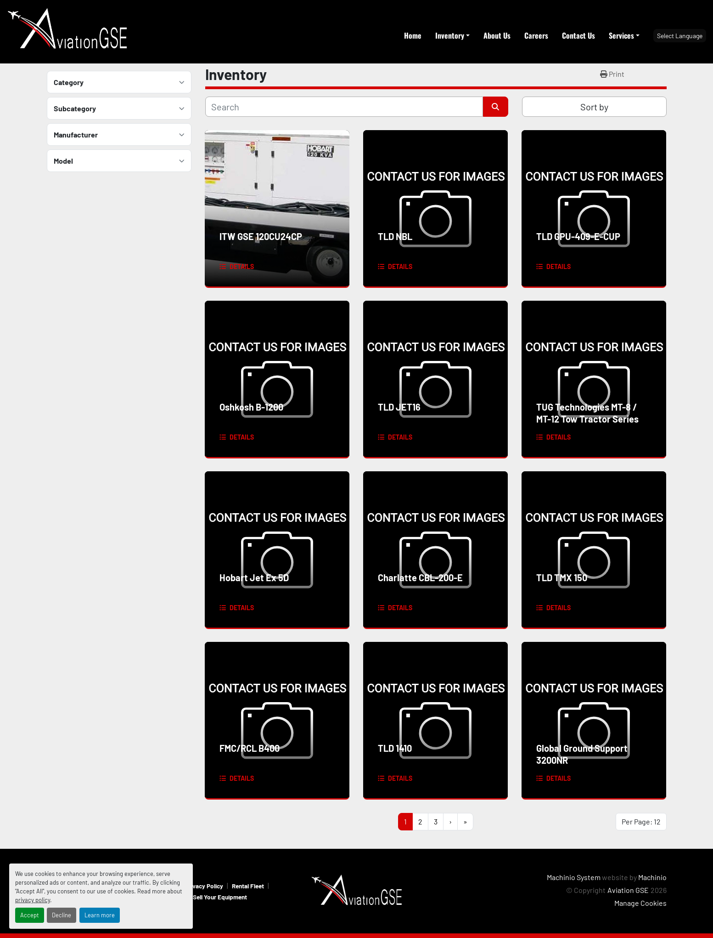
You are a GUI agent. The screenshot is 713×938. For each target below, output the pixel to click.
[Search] (344, 107)
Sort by (594, 106)
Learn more (99, 915)
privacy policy (32, 900)
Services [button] (621, 35)
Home (412, 35)
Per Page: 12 (641, 821)
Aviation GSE (628, 890)
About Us (497, 35)
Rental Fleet (248, 886)
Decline (61, 915)
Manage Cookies (640, 902)
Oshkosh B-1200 (251, 406)
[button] (452, 35)
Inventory (449, 35)
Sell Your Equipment (220, 897)
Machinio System (574, 877)
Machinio (652, 877)
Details (242, 266)
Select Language (679, 36)
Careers (536, 35)
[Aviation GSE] (357, 890)
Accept (29, 915)
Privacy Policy (204, 886)
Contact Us (578, 35)
